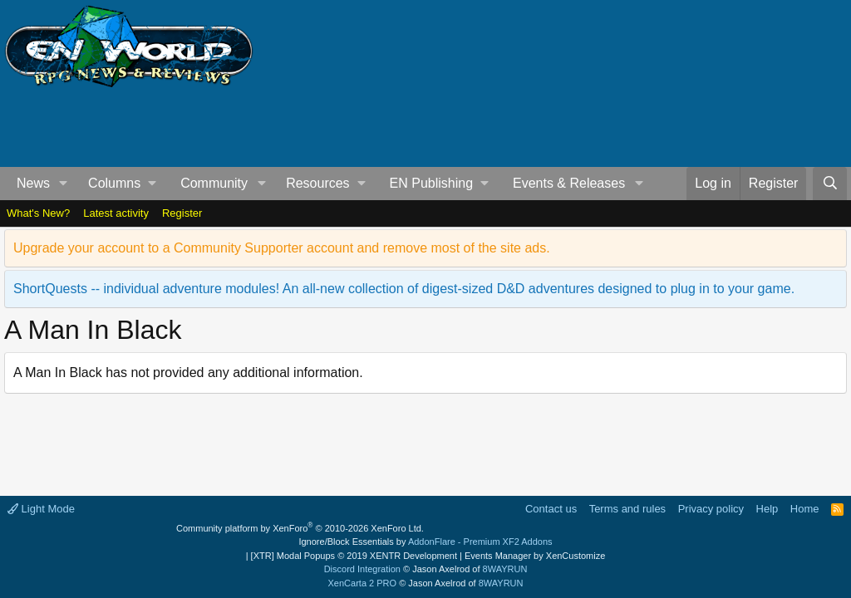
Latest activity (116, 213)
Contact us (551, 508)
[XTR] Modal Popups (354, 556)
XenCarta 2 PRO (362, 583)
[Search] (830, 183)
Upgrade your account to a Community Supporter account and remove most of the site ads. (281, 248)
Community (214, 183)
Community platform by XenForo (300, 528)
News (33, 183)
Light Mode (41, 508)
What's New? (38, 213)
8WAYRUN (505, 569)
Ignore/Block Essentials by (425, 542)
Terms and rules (627, 508)
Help (767, 508)
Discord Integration (362, 569)
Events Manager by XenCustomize (535, 556)
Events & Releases (569, 183)
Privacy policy (711, 508)
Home (804, 508)
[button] (64, 183)
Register (182, 213)
